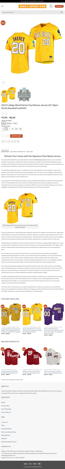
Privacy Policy (5, 406)
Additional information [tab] (17, 151)
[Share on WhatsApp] (2, 141)
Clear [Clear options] (2, 131)
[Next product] (2, 114)
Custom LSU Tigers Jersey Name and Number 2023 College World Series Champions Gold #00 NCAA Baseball (11, 330)
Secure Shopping (6, 409)
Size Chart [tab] (29, 151)
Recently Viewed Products (9, 441)
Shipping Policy (5, 435)
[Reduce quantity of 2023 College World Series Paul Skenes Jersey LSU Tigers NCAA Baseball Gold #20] (2, 136)
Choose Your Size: (5, 126)
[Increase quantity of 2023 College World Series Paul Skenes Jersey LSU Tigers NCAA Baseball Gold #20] (8, 136)
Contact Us (4, 422)
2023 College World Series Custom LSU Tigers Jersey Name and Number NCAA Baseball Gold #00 (32, 330)
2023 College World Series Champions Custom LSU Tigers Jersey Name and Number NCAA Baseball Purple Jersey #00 (54, 331)
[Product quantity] (5, 136)
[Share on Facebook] (5, 141)
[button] (2, 6)
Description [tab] (5, 151)
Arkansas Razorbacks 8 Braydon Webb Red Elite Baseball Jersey (9, 372)
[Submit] (61, 12)
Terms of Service (6, 412)
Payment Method (6, 428)
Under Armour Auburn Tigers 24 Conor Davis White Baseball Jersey (53, 372)
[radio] (4, 123)
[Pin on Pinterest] (15, 141)
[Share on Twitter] (9, 141)
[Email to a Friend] (12, 141)
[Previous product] (6, 114)
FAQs (3, 425)
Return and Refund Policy (8, 432)
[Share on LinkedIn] (18, 141)
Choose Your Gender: (6, 120)
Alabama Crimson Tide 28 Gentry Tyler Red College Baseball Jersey (31, 372)
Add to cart (16, 136)
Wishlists (4, 438)
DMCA (3, 402)
